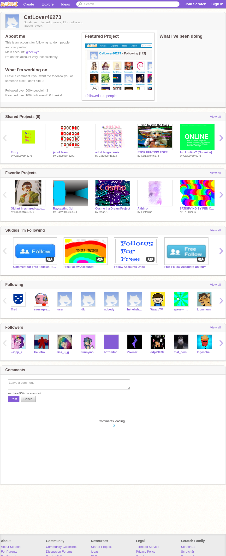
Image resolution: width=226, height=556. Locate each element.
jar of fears (60, 152)
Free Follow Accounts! (79, 267)
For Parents (9, 551)
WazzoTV (156, 309)
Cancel (28, 399)
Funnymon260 (89, 352)
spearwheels (182, 309)
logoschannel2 (205, 352)
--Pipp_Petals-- (19, 352)
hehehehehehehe (135, 309)
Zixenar (132, 352)
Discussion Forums (59, 551)
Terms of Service (147, 547)
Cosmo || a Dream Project (112, 208)
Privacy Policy (145, 551)
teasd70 (103, 211)
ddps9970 (157, 352)
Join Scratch (195, 4)
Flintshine (146, 211)
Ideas (65, 4)
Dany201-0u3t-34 (67, 211)
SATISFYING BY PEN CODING (197, 208)
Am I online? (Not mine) (196, 152)
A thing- (142, 208)
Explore (48, 4)
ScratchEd (188, 547)
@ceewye (32, 52)
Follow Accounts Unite (129, 267)
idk (83, 309)
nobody (109, 309)
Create (28, 4)
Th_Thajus (189, 211)
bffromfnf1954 (112, 352)
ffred (14, 309)
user (60, 309)
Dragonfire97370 (24, 211)
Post (14, 399)
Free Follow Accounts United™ (185, 267)
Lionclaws (204, 309)
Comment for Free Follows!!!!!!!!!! (34, 267)
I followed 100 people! (101, 96)
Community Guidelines (61, 547)
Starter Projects (102, 547)
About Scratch (11, 547)
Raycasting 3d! (63, 208)
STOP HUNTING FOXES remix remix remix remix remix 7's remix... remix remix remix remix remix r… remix (154, 152)
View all (215, 116)
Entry (14, 152)
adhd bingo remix (107, 152)
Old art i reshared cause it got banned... (28, 208)
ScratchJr (187, 551)
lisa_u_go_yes (65, 352)
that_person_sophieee (182, 352)
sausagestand (42, 309)
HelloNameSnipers (42, 352)
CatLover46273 (23, 155)
